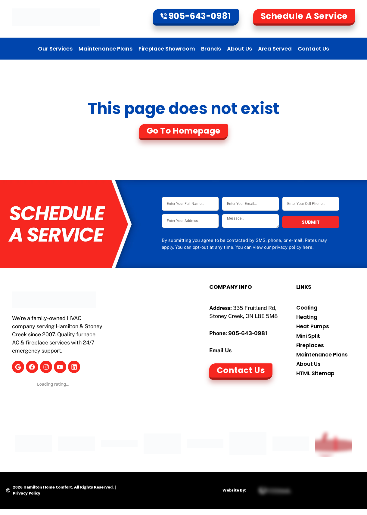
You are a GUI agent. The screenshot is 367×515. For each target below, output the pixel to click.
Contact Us (313, 48)
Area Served (275, 48)
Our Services (55, 48)
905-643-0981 (247, 333)
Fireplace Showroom (166, 48)
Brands (211, 48)
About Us (239, 48)
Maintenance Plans (105, 48)
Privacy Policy (26, 493)
